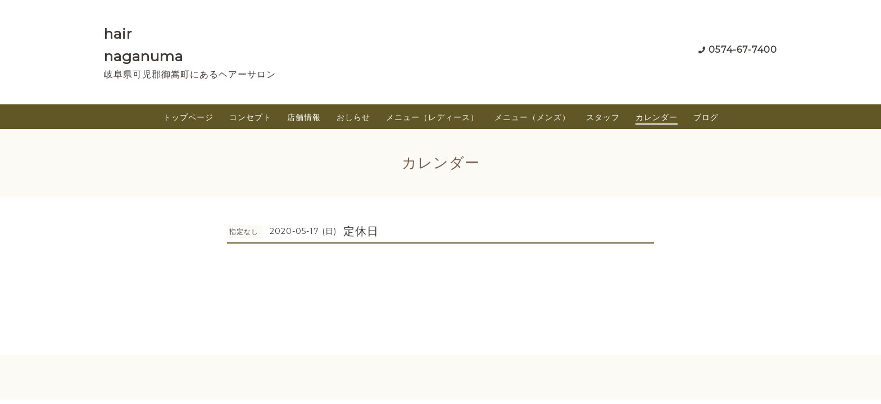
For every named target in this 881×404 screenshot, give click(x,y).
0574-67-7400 (743, 49)
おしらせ (353, 117)
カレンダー (656, 117)
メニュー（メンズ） (532, 117)
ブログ (706, 117)
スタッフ (603, 117)
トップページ (188, 117)
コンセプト (250, 117)
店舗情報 (304, 117)
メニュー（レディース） (432, 117)
